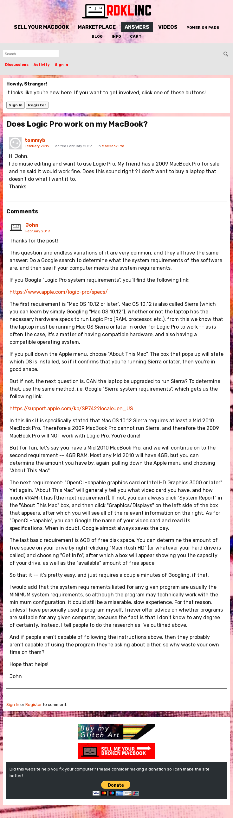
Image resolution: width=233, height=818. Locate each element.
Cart (135, 36)
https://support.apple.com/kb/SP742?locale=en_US (71, 409)
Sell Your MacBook (41, 27)
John (31, 225)
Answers (137, 27)
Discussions (17, 65)
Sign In (61, 65)
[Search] (226, 54)
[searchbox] (31, 53)
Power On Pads (202, 27)
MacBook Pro (113, 146)
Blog (97, 36)
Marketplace (97, 27)
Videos (168, 27)
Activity (42, 65)
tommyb (35, 140)
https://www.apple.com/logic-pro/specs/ (59, 292)
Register (37, 105)
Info (116, 36)
